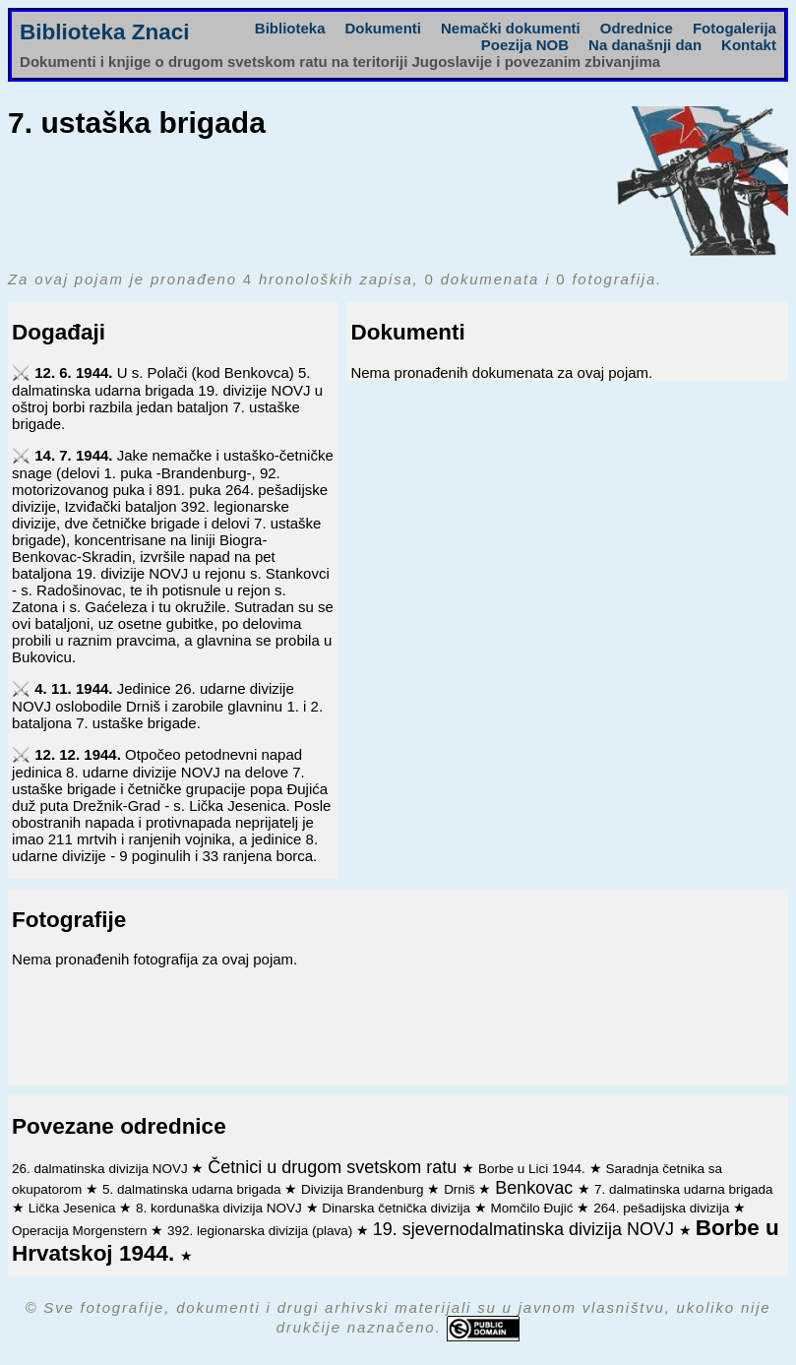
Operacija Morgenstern (81, 1230)
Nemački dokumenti (511, 28)
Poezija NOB (525, 44)
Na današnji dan (645, 44)
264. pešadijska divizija (663, 1208)
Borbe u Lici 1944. (533, 1168)
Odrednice (636, 28)
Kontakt (748, 44)
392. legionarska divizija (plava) (261, 1230)
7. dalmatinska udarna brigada (683, 1189)
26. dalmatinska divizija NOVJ (101, 1168)
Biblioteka (290, 28)
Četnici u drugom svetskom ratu (334, 1167)
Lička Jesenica (74, 1208)
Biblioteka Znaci (105, 32)
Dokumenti (382, 28)
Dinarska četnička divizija (398, 1208)
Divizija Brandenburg (364, 1189)
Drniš (461, 1189)
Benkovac (536, 1188)
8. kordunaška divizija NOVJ (221, 1208)
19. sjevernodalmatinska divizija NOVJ (526, 1229)
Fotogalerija (734, 28)
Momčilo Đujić (534, 1208)
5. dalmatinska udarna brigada (193, 1189)
